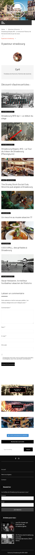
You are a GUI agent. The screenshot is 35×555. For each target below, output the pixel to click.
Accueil (3, 469)
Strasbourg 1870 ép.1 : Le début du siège (17, 117)
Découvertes (6, 213)
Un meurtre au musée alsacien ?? (16, 217)
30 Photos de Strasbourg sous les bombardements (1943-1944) (24, 538)
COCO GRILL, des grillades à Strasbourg (14, 248)
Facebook (15, 458)
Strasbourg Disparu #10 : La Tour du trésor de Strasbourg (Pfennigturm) (16, 151)
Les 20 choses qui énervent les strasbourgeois (22, 524)
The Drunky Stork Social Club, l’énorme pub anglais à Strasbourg (17, 185)
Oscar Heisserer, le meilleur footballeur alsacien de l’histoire (16, 281)
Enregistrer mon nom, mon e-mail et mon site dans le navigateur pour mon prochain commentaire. (18, 358)
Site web (4, 345)
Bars (3, 180)
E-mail (3, 336)
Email (2, 502)
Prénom (3, 495)
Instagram (18, 458)
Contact (3, 479)
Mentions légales (6, 474)
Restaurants (11, 180)
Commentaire (5, 307)
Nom (3, 327)
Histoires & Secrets (7, 111)
